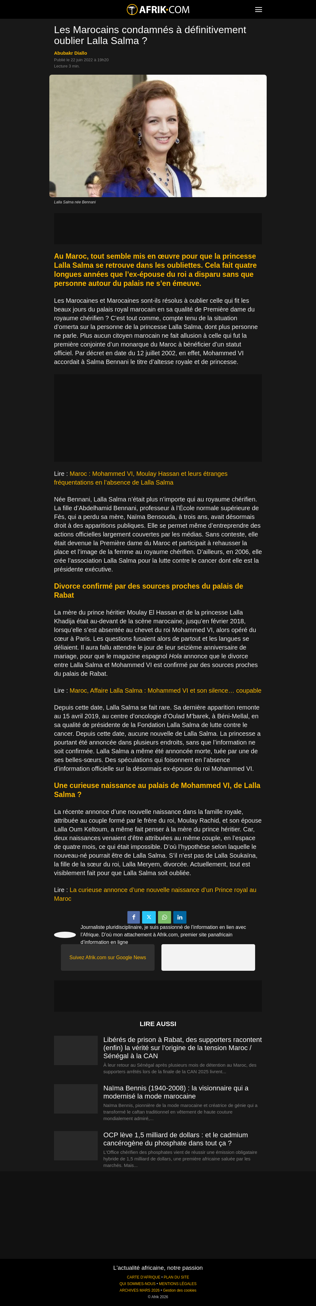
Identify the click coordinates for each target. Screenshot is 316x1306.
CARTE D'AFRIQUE (143, 1277)
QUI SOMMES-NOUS (138, 1284)
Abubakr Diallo (70, 53)
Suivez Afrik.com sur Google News (107, 957)
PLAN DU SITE (176, 1277)
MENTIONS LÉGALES (177, 1284)
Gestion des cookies (179, 1290)
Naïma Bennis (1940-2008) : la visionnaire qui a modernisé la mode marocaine (176, 1092)
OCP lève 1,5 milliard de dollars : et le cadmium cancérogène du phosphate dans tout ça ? (175, 1139)
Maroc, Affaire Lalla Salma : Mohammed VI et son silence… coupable (165, 690)
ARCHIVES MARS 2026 (140, 1290)
